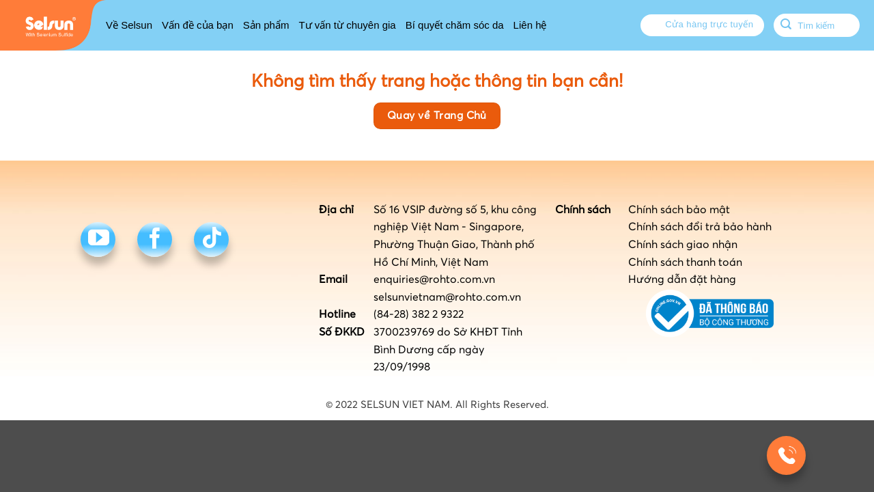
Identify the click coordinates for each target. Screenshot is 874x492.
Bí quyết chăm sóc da (455, 25)
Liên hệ (530, 25)
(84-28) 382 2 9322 (418, 314)
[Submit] (786, 25)
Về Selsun (129, 25)
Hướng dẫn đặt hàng (682, 279)
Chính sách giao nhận (682, 244)
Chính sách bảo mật (679, 209)
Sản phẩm (266, 25)
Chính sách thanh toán (685, 262)
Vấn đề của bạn (198, 25)
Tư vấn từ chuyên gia (346, 25)
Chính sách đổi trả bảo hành (700, 226)
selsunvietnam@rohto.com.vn (447, 297)
